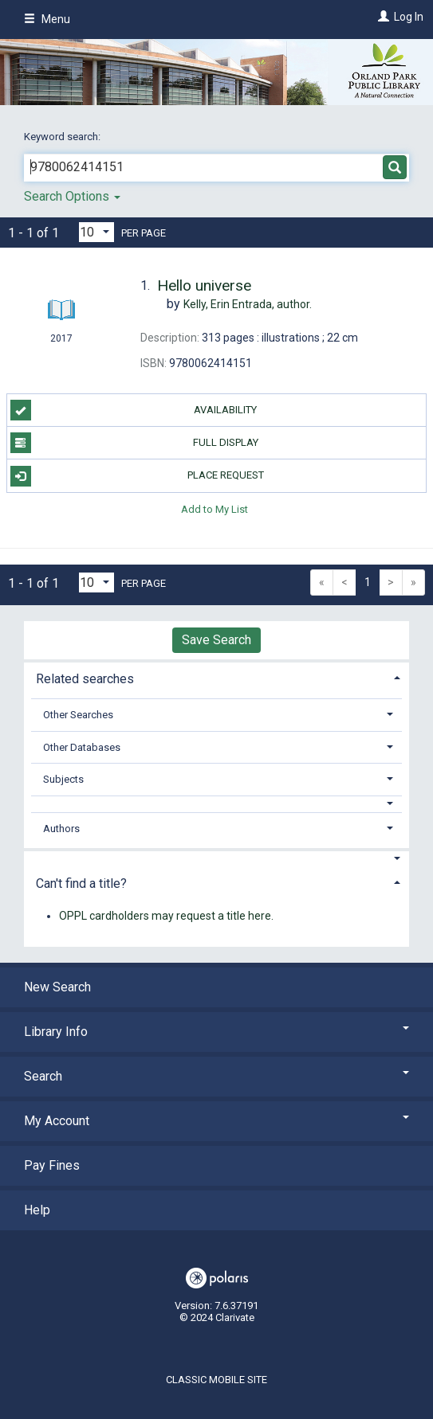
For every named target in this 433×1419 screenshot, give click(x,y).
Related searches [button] (85, 678)
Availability (134, 410)
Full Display (134, 442)
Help (37, 1210)
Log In (408, 16)
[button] (217, 804)
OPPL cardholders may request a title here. (166, 915)
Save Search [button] (216, 639)
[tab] (216, 677)
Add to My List (214, 509)
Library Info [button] (216, 1031)
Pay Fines (52, 1165)
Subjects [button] (63, 779)
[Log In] (381, 16)
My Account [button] (216, 1120)
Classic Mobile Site (216, 1380)
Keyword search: (63, 137)
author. (247, 304)
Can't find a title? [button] (81, 883)
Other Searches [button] (78, 715)
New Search (57, 987)
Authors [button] (61, 829)
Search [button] (216, 1076)
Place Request (137, 476)
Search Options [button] (72, 196)
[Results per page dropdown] (96, 232)
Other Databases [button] (81, 747)
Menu (47, 19)
